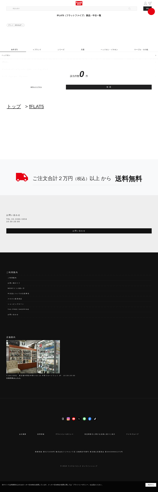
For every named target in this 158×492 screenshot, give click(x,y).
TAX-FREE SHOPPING (18, 309)
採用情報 (40, 434)
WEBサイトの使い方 (16, 288)
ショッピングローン (16, 304)
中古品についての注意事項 (18, 293)
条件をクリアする (36, 87)
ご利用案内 (12, 278)
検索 (109, 87)
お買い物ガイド (14, 283)
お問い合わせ (79, 231)
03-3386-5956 (19, 219)
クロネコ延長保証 (15, 299)
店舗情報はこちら (13, 378)
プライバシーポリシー (65, 434)
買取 (147, 8)
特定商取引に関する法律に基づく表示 (100, 434)
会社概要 (22, 434)
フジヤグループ (132, 434)
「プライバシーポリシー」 (81, 485)
